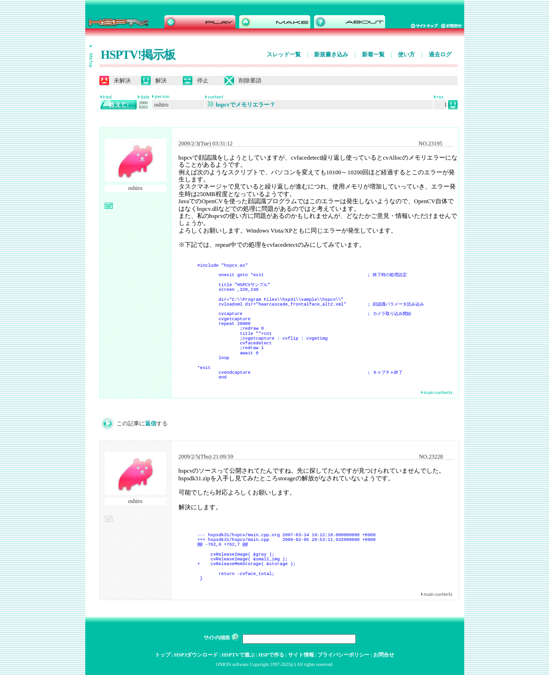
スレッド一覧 (284, 54)
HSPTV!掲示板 (138, 54)
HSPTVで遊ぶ (238, 654)
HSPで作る (271, 654)
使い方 (406, 54)
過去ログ (440, 54)
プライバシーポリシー (343, 654)
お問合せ (383, 654)
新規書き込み (331, 54)
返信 (150, 423)
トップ (163, 654)
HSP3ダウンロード (196, 654)
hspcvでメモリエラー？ (241, 104)
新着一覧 (373, 54)
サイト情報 (301, 654)
